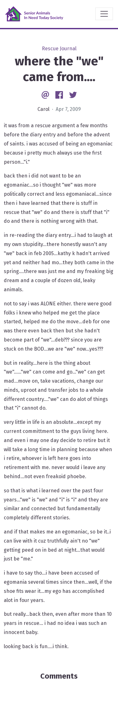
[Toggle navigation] (104, 14)
